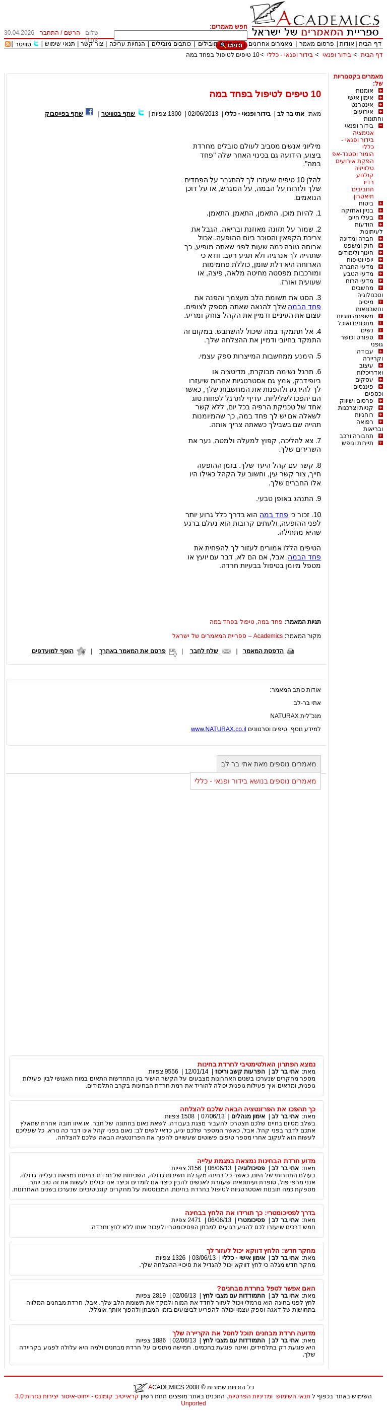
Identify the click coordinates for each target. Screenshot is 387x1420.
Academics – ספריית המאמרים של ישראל (227, 636)
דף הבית (370, 43)
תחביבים (363, 189)
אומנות (364, 90)
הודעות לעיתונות (369, 228)
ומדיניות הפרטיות (250, 1396)
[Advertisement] (199, 69)
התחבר (49, 32)
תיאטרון (364, 196)
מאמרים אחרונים (270, 43)
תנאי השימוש (293, 1396)
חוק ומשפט (358, 245)
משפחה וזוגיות (355, 316)
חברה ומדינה (356, 238)
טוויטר (23, 44)
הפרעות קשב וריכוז (240, 1071)
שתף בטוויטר (118, 113)
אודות (347, 43)
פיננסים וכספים (368, 390)
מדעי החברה (356, 266)
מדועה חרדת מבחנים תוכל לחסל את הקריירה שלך (243, 1333)
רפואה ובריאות (369, 425)
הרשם (72, 32)
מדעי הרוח (359, 281)
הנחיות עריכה (127, 43)
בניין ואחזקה (357, 210)
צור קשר (92, 43)
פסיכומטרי (251, 1220)
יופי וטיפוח (360, 259)
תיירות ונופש (357, 443)
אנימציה (363, 132)
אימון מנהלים (248, 1116)
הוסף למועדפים (52, 651)
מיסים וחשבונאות (369, 306)
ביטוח (366, 203)
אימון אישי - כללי (243, 1257)
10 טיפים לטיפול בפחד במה (223, 54)
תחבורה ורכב (356, 436)
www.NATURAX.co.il (218, 729)
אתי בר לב (290, 113)
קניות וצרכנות (355, 407)
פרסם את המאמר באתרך (132, 651)
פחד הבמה (304, 307)
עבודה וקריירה (370, 355)
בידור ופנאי (336, 54)
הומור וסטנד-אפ (353, 154)
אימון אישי (360, 97)
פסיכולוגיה (251, 1168)
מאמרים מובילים (219, 43)
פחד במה (274, 515)
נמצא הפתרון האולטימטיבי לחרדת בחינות (257, 1064)
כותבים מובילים (171, 43)
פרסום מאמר (316, 43)
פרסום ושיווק (356, 400)
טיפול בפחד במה (232, 621)
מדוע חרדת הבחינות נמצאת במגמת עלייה (256, 1161)
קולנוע (365, 175)
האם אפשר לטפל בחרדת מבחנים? (266, 1288)
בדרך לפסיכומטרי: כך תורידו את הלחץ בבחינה (250, 1213)
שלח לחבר (204, 651)
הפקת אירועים (355, 161)
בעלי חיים (360, 217)
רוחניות (364, 414)
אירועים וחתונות (368, 115)
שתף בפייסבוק (64, 113)
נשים (367, 330)
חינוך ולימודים (355, 252)
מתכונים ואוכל (355, 323)
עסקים (364, 379)
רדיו (369, 182)
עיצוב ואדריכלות (370, 369)
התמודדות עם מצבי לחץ (234, 1295)
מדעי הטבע (358, 273)
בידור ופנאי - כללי (290, 54)
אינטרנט (362, 104)
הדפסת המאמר (263, 651)
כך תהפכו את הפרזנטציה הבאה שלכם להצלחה (247, 1109)
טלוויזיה (364, 168)
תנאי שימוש (60, 43)
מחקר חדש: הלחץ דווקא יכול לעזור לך (261, 1250)
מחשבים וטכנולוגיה (367, 292)
